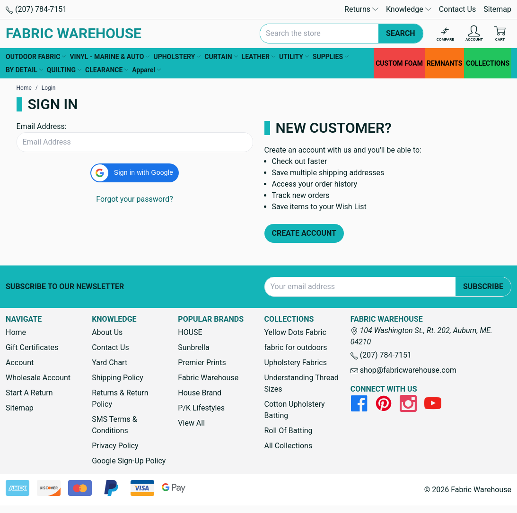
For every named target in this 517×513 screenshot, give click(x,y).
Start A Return (29, 392)
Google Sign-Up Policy (129, 460)
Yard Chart (109, 362)
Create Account (304, 233)
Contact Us (457, 9)
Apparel (146, 70)
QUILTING (64, 70)
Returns (361, 9)
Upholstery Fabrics (295, 362)
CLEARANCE (106, 70)
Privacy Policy (115, 445)
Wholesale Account (38, 377)
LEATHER (258, 56)
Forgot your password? (134, 199)
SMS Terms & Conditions (114, 425)
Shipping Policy (117, 377)
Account (20, 362)
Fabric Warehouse (208, 377)
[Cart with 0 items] (500, 33)
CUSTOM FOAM (399, 63)
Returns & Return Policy (120, 398)
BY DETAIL (24, 70)
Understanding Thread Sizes (301, 383)
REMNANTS (444, 63)
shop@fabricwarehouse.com (403, 370)
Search (400, 33)
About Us (107, 332)
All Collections (288, 445)
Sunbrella (193, 347)
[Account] (474, 33)
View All (191, 423)
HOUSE (190, 332)
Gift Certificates (32, 347)
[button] (134, 172)
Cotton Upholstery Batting (294, 410)
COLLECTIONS (487, 63)
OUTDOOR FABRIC (36, 56)
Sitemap (497, 9)
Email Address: (42, 126)
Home (16, 332)
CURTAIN (220, 56)
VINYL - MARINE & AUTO (109, 56)
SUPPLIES (331, 56)
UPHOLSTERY (177, 56)
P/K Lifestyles (201, 407)
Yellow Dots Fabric (295, 332)
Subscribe (483, 286)
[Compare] (445, 33)
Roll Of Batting (288, 430)
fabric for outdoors (295, 347)
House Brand (199, 392)
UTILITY (294, 56)
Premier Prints (202, 362)
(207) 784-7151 (36, 9)
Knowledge (408, 9)
